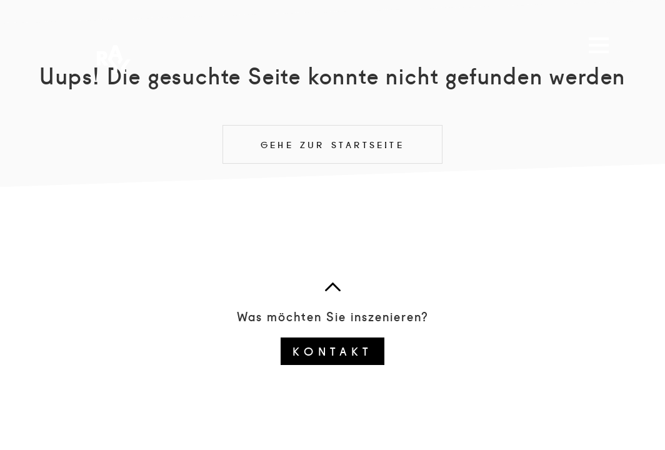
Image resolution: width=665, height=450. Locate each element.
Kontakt (332, 350)
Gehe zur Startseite (332, 144)
